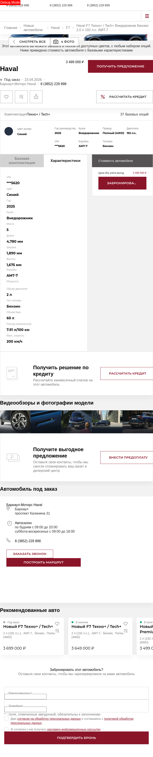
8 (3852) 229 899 (98, 5)
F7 (68, 28)
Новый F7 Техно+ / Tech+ (28, 626)
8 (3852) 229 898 (17, 5)
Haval (55, 28)
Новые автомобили (33, 28)
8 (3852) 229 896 (61, 5)
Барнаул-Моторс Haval (18, 84)
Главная (10, 28)
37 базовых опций (134, 114)
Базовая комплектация (22, 161)
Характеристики (66, 161)
